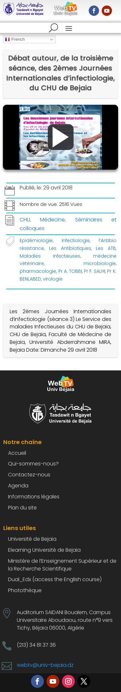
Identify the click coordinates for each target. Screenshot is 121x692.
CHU (25, 219)
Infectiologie (76, 240)
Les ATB (106, 248)
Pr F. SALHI (94, 271)
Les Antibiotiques (70, 248)
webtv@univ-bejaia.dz (45, 665)
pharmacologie (38, 271)
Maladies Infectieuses (50, 256)
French (15, 39)
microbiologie (100, 263)
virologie (53, 279)
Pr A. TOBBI (70, 271)
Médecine (52, 219)
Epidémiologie (36, 240)
